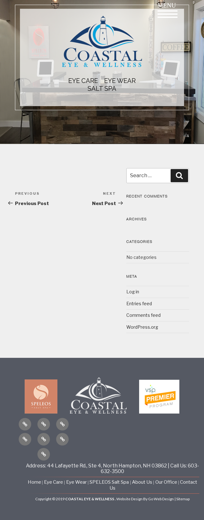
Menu (167, 10)
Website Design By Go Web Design (145, 499)
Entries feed (139, 303)
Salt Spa (102, 88)
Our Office (166, 482)
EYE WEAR (120, 81)
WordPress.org (142, 327)
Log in (132, 291)
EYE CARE (83, 81)
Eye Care (53, 482)
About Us (142, 482)
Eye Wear (76, 482)
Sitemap (183, 499)
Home (35, 482)
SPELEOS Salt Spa (109, 482)
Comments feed (143, 315)
